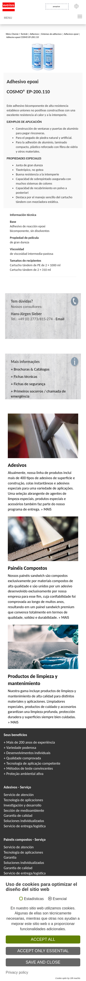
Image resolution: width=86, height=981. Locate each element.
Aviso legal (9, 948)
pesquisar (56, 6)
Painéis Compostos (27, 568)
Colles (42, 972)
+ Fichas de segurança (28, 384)
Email (59, 319)
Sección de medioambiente (24, 810)
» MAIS (46, 509)
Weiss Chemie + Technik (17, 33)
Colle (55, 972)
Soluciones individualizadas (24, 821)
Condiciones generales (43, 952)
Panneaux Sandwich (57, 976)
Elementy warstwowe (49, 979)
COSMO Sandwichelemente (19, 976)
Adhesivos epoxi (71, 33)
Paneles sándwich (66, 979)
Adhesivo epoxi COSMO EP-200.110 (22, 37)
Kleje (61, 972)
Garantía (10, 857)
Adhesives (34, 972)
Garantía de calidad (18, 815)
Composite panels (40, 976)
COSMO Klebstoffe (20, 972)
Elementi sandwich (30, 979)
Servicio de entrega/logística (25, 826)
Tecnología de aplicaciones (23, 800)
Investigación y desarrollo (22, 805)
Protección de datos (28, 948)
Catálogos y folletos (18, 878)
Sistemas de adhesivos (51, 33)
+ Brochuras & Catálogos (30, 369)
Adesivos (17, 465)
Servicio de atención (19, 795)
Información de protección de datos (62, 948)
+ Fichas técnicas (24, 376)
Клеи (49, 972)
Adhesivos (34, 33)
